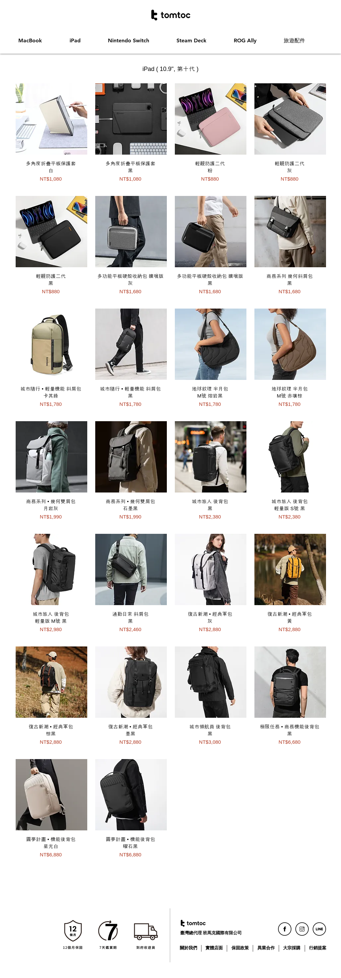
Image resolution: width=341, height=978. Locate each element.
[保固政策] (240, 948)
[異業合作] (266, 948)
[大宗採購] (292, 948)
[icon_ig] (302, 929)
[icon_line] (319, 929)
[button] (39, 41)
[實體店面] (214, 948)
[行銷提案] (318, 948)
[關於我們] (189, 948)
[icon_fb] (285, 929)
